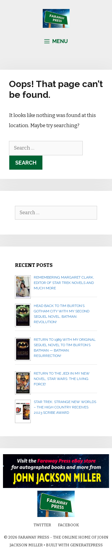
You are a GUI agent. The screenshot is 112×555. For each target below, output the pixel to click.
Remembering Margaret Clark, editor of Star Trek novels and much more (64, 282)
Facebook (68, 525)
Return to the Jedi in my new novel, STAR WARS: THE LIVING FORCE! (62, 378)
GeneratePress (86, 545)
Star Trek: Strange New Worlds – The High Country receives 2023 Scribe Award (65, 407)
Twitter (42, 525)
